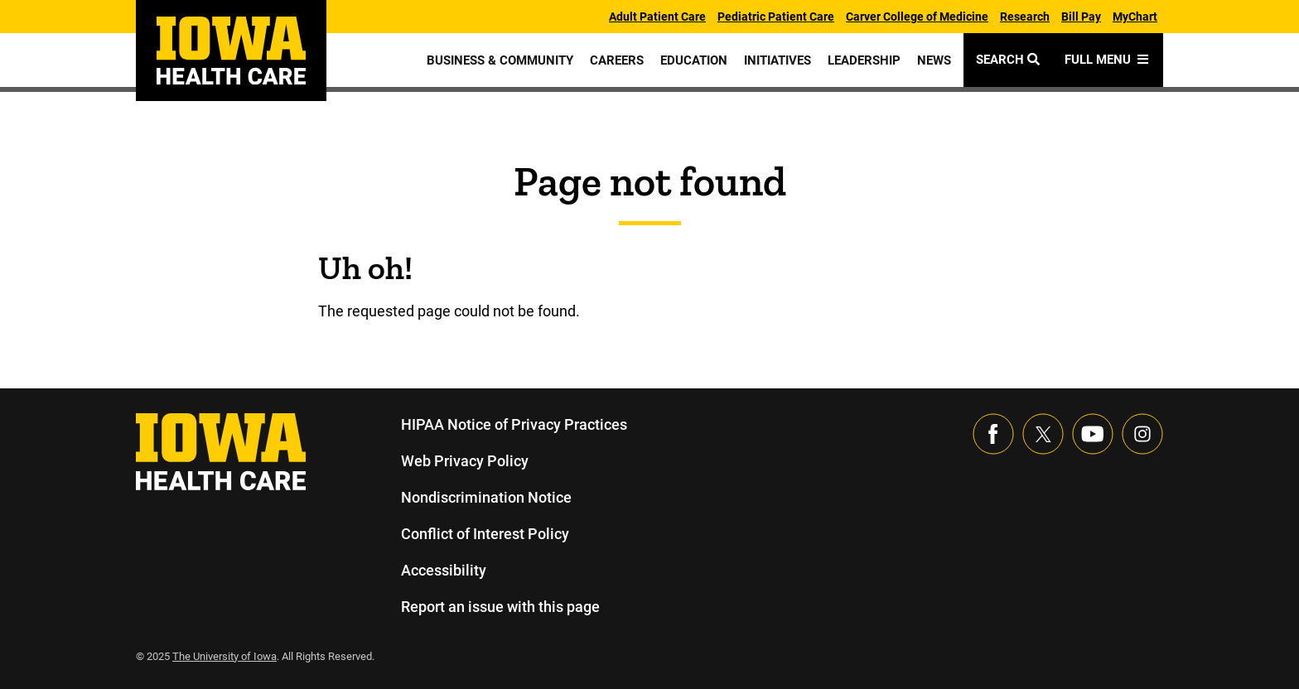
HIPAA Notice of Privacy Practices (514, 424)
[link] (231, 50)
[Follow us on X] (1043, 434)
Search (1009, 59)
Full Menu (1108, 59)
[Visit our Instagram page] (1142, 434)
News (934, 60)
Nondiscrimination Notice (486, 497)
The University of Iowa (227, 656)
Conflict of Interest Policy (485, 533)
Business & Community (497, 60)
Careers (614, 60)
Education (692, 60)
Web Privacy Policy (464, 461)
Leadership (864, 60)
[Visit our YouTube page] (1092, 434)
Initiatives (776, 60)
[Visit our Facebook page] (993, 434)
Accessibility (443, 570)
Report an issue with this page (501, 606)
